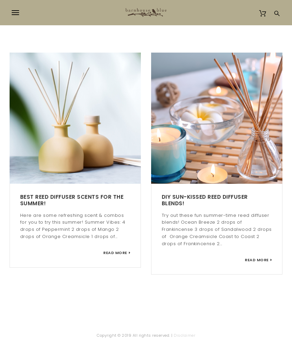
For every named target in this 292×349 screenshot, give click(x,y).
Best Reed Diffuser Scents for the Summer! (72, 200)
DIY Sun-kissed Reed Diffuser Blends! (205, 200)
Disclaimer (184, 335)
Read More (115, 252)
